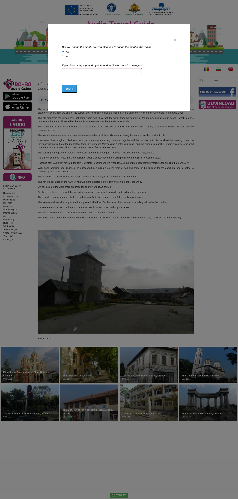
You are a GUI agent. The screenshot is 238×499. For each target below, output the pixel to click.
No (67, 56)
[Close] (175, 39)
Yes (67, 51)
